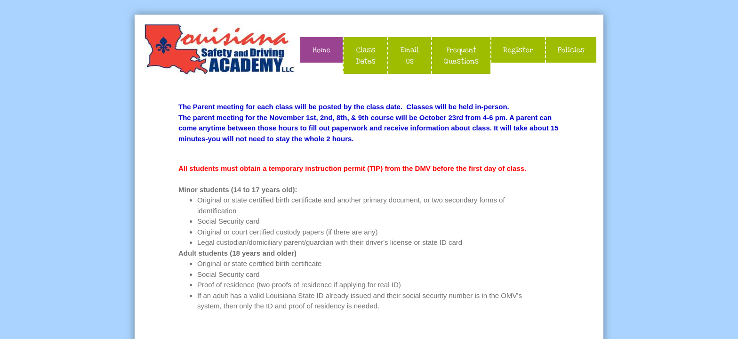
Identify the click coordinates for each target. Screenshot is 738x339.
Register (518, 50)
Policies (571, 50)
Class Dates (366, 55)
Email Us (410, 55)
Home (321, 50)
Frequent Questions (461, 55)
